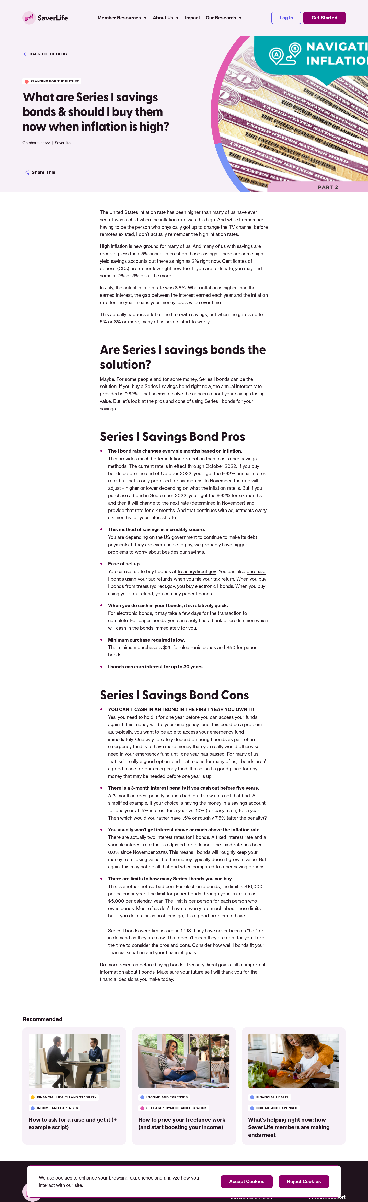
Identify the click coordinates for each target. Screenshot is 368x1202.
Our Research (221, 18)
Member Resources (119, 18)
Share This (39, 172)
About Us (163, 18)
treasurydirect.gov (197, 571)
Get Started (324, 18)
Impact (192, 18)
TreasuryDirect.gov (206, 964)
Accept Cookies (246, 1182)
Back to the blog (44, 54)
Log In (286, 18)
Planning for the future (55, 81)
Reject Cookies (304, 1182)
